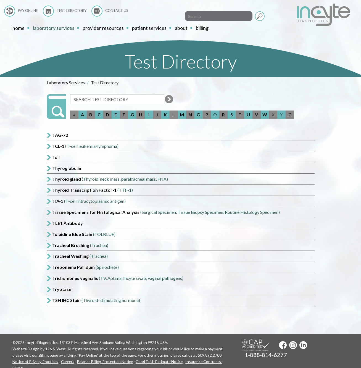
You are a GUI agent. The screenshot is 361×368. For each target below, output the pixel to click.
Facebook (283, 345)
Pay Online (28, 10)
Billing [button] (202, 28)
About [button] (181, 28)
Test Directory (71, 10)
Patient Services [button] (149, 28)
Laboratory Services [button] (53, 28)
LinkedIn (303, 345)
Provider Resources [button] (103, 28)
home (18, 28)
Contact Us (116, 10)
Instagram (293, 345)
